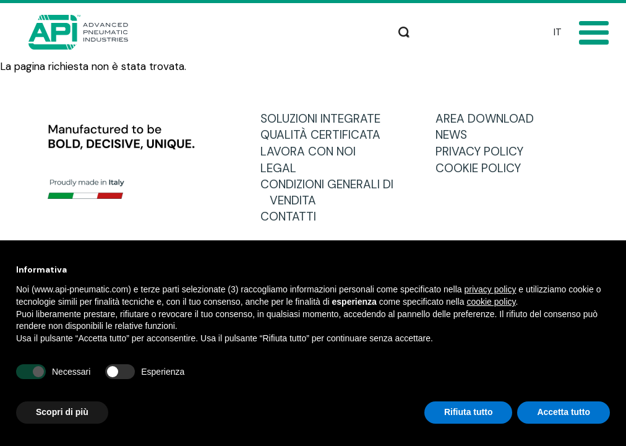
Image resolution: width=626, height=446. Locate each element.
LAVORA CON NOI (313, 151)
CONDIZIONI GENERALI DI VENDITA (331, 192)
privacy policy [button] (490, 289)
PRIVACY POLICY (484, 151)
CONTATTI (293, 216)
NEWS (456, 134)
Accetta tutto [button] (563, 412)
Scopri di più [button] (62, 412)
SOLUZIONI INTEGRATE (325, 118)
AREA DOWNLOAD (489, 118)
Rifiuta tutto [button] (468, 412)
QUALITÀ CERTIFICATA (325, 134)
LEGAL (283, 168)
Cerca (404, 31)
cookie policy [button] (490, 302)
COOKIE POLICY (483, 168)
